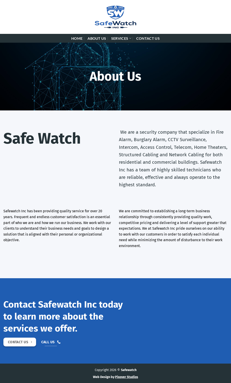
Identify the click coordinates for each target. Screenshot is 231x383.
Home (77, 38)
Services (121, 38)
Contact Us (148, 38)
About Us (97, 38)
